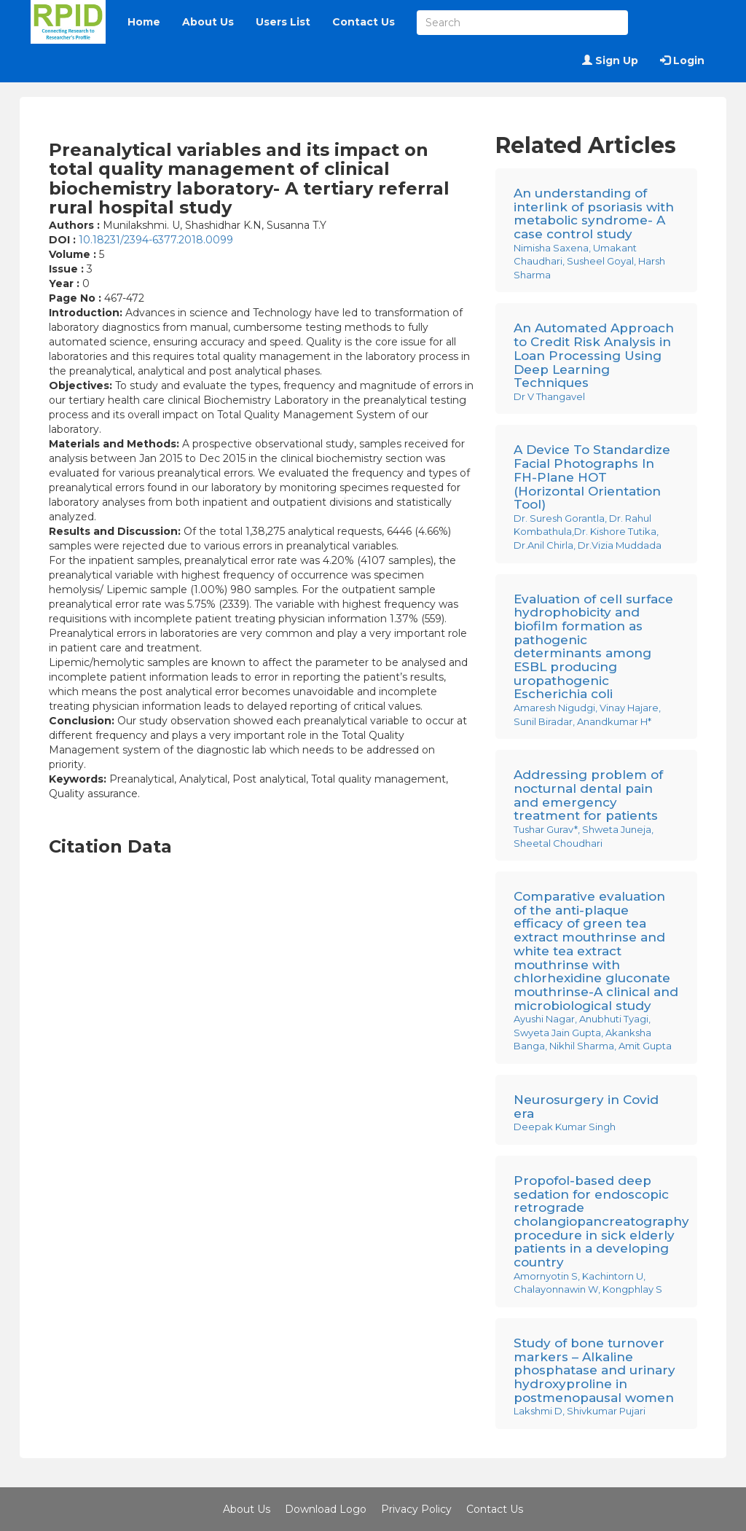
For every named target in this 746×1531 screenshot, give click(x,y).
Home (143, 21)
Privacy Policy (416, 1509)
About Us (208, 21)
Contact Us (363, 21)
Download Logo (325, 1509)
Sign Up (610, 60)
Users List (283, 21)
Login (682, 60)
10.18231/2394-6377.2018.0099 (156, 239)
